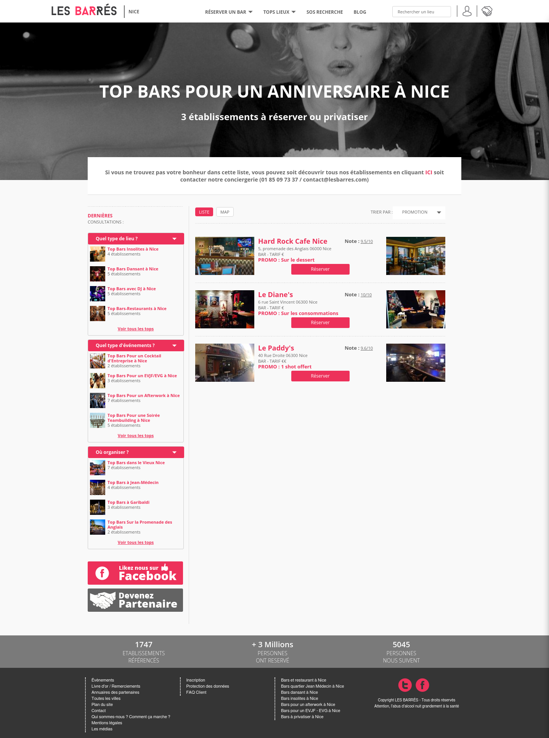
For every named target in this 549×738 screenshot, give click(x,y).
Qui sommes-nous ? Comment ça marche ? (131, 717)
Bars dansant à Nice (299, 692)
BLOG (360, 12)
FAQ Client (196, 692)
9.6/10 (367, 348)
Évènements (103, 680)
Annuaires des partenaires (115, 692)
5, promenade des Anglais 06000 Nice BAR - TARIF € (294, 254)
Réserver (320, 269)
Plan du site (102, 705)
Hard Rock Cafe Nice (292, 241)
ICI (429, 172)
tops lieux (279, 12)
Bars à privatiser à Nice (302, 717)
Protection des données (207, 686)
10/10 (366, 294)
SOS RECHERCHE (325, 12)
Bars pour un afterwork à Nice (308, 705)
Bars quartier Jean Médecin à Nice (312, 686)
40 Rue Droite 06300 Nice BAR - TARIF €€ (284, 361)
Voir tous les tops (136, 328)
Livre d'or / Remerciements (116, 686)
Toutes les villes (106, 698)
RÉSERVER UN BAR (229, 12)
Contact (99, 711)
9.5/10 (367, 241)
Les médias (102, 729)
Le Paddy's (276, 348)
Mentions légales (107, 723)
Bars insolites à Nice (299, 698)
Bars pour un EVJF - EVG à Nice (310, 711)
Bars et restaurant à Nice (303, 680)
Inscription (195, 680)
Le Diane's (275, 294)
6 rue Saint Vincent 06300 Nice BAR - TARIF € (298, 307)
